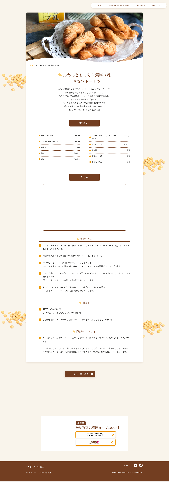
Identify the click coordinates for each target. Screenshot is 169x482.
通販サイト (53, 473)
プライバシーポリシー (33, 473)
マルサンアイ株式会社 (39, 466)
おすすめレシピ (140, 5)
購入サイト (156, 5)
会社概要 (46, 473)
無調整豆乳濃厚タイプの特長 (119, 5)
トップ (100, 5)
